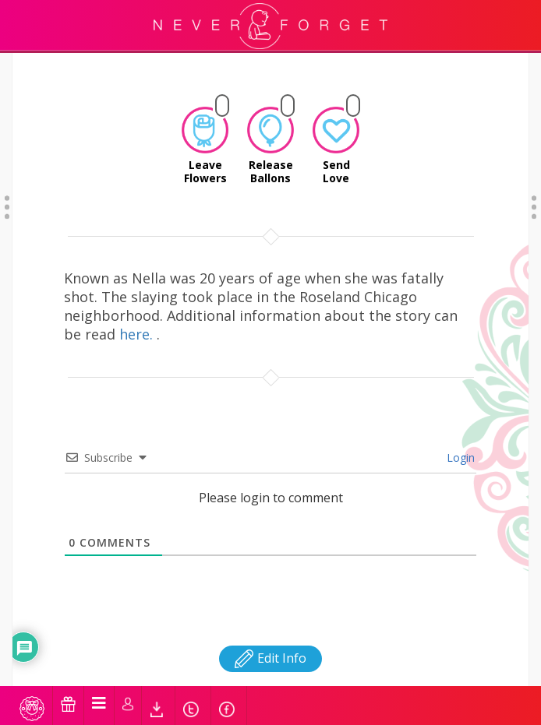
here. (138, 304)
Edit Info (270, 628)
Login (459, 428)
